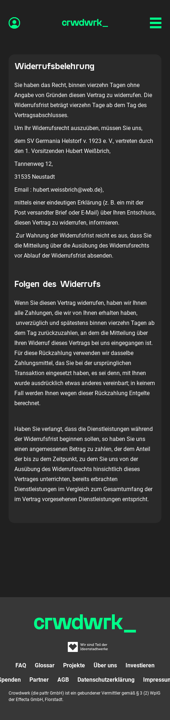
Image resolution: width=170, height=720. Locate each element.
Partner (39, 679)
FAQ (20, 665)
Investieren (140, 665)
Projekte (74, 665)
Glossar (45, 665)
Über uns (105, 665)
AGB (63, 679)
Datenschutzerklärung (105, 679)
